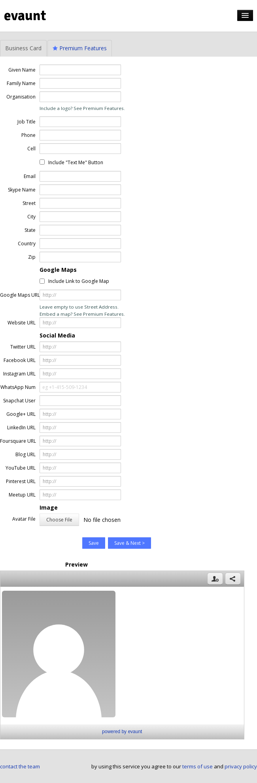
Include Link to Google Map (78, 281)
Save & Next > (129, 543)
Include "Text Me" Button (75, 162)
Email (30, 176)
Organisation (21, 96)
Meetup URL (22, 494)
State (30, 230)
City (31, 216)
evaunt (25, 16)
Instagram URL (19, 373)
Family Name (21, 83)
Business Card (23, 48)
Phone (28, 135)
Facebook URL (20, 360)
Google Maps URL (18, 295)
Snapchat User (19, 400)
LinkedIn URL (21, 427)
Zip (32, 257)
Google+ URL (21, 414)
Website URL (22, 322)
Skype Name (22, 189)
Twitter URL (23, 346)
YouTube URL (21, 467)
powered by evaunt (122, 731)
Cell (31, 148)
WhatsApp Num (18, 387)
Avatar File (24, 519)
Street (29, 203)
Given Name (22, 69)
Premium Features (80, 48)
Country (27, 243)
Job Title (26, 121)
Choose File (59, 519)
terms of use (197, 766)
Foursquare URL (18, 441)
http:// (49, 295)
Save (94, 543)
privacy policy (241, 766)
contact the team (20, 766)
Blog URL (25, 454)
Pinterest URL (21, 481)
